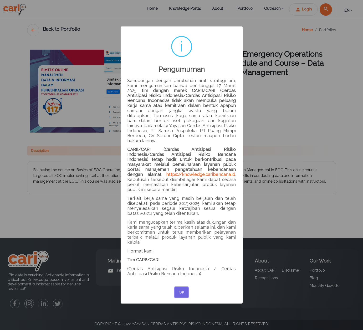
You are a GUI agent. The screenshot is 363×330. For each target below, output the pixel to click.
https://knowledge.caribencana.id (200, 174)
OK (181, 292)
